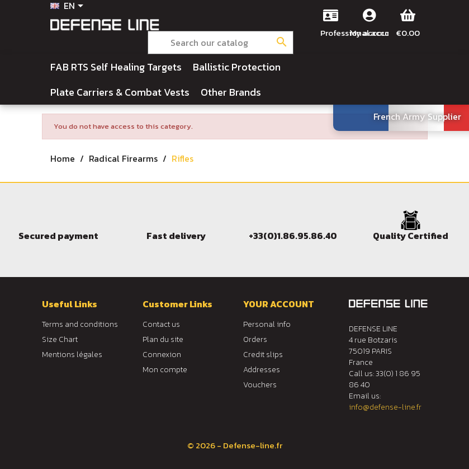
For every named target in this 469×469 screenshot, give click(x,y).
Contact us (161, 324)
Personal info (267, 324)
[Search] (220, 42)
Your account (278, 304)
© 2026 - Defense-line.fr (234, 445)
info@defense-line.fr (385, 407)
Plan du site (163, 339)
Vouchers (260, 385)
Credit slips (263, 354)
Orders (255, 339)
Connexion (162, 354)
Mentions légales (72, 354)
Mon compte (165, 370)
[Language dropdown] (68, 6)
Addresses (261, 370)
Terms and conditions (80, 324)
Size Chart (60, 339)
